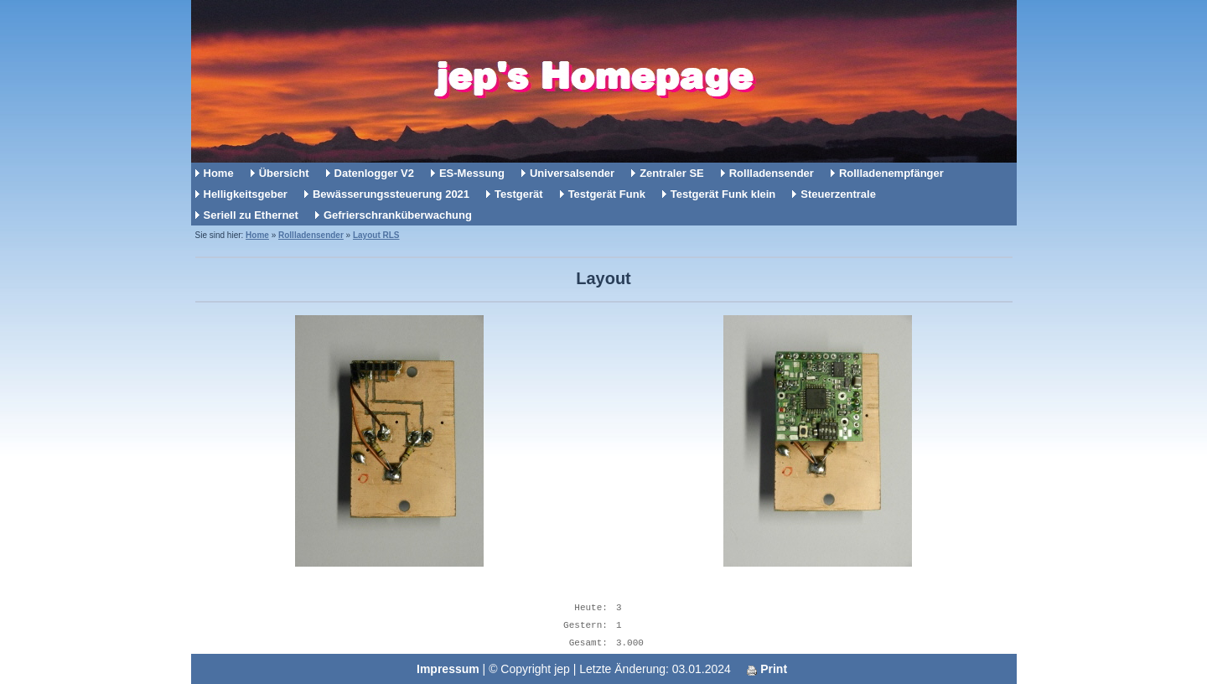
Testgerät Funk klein (723, 194)
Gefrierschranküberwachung (398, 215)
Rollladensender (771, 173)
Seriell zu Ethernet (251, 215)
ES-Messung (472, 173)
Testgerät (519, 194)
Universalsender (572, 173)
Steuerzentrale (838, 194)
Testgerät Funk (606, 194)
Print (767, 669)
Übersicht (284, 173)
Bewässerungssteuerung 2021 (391, 194)
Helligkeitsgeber (246, 194)
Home (219, 173)
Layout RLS (376, 235)
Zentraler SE (672, 173)
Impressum (448, 669)
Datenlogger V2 (374, 173)
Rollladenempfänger (891, 173)
